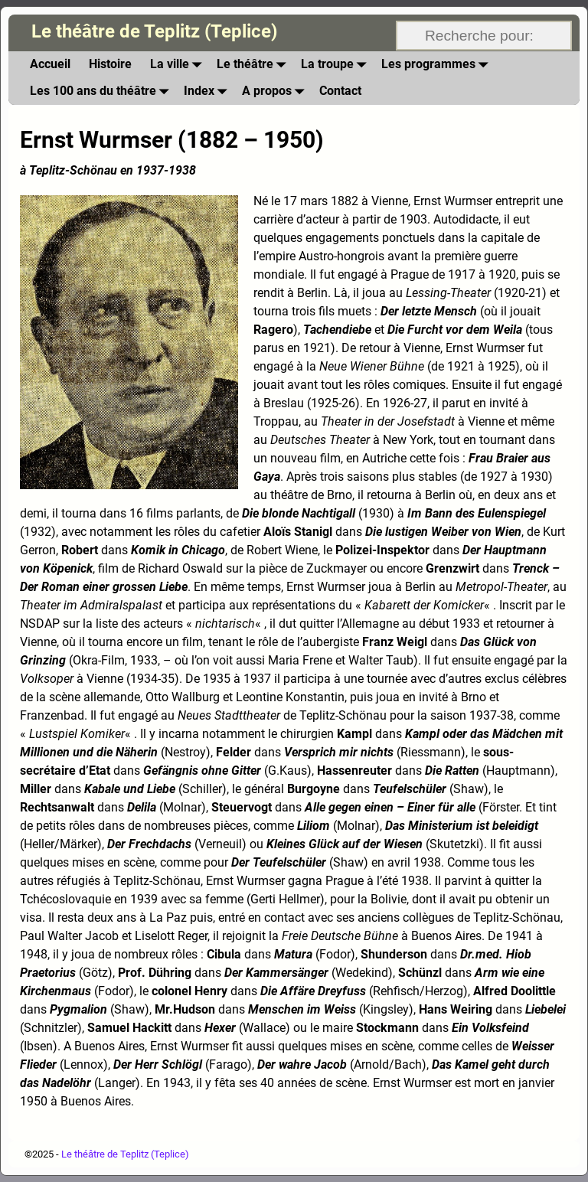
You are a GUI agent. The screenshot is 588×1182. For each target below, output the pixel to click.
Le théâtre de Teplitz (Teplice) (154, 31)
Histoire (110, 64)
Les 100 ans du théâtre (102, 91)
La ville (178, 64)
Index (208, 91)
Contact (340, 90)
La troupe (336, 64)
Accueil (50, 64)
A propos (276, 91)
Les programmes (437, 64)
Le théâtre (254, 64)
